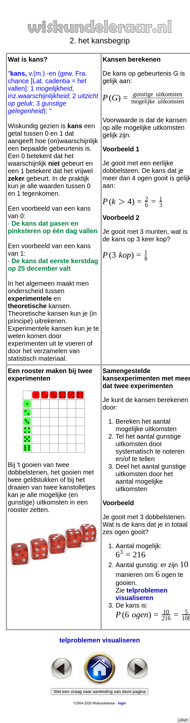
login (122, 703)
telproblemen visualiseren (141, 594)
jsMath (183, 720)
